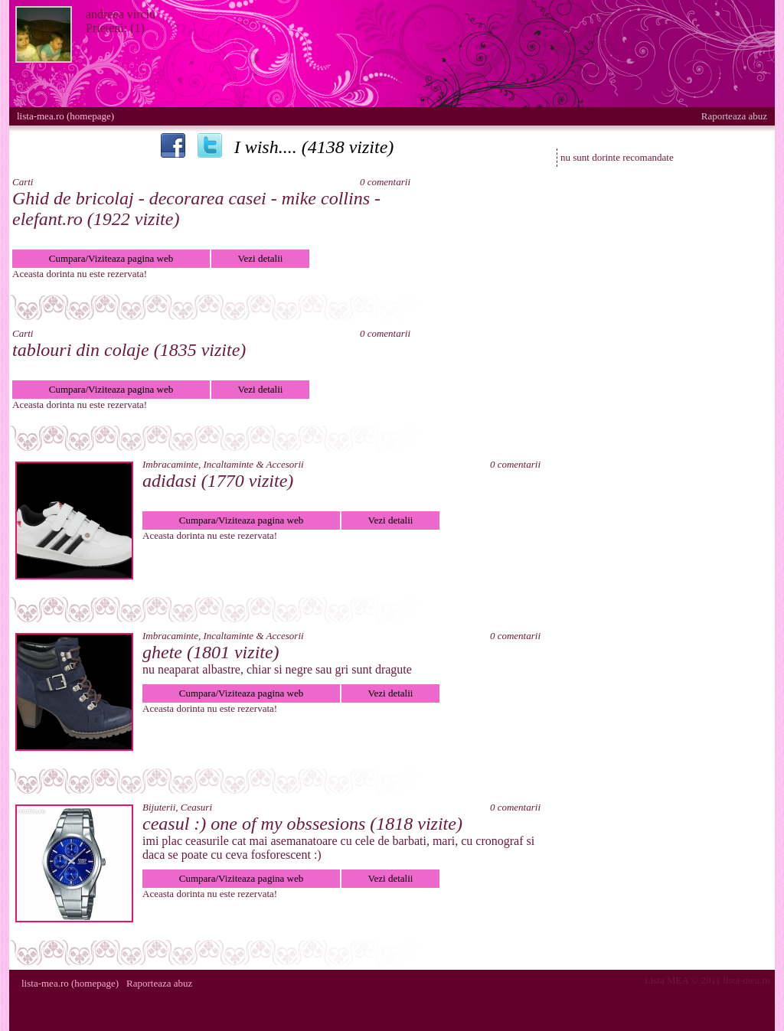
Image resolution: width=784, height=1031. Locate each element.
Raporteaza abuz (734, 116)
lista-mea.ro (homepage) (65, 116)
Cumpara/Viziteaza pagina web (111, 258)
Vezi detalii (260, 258)
